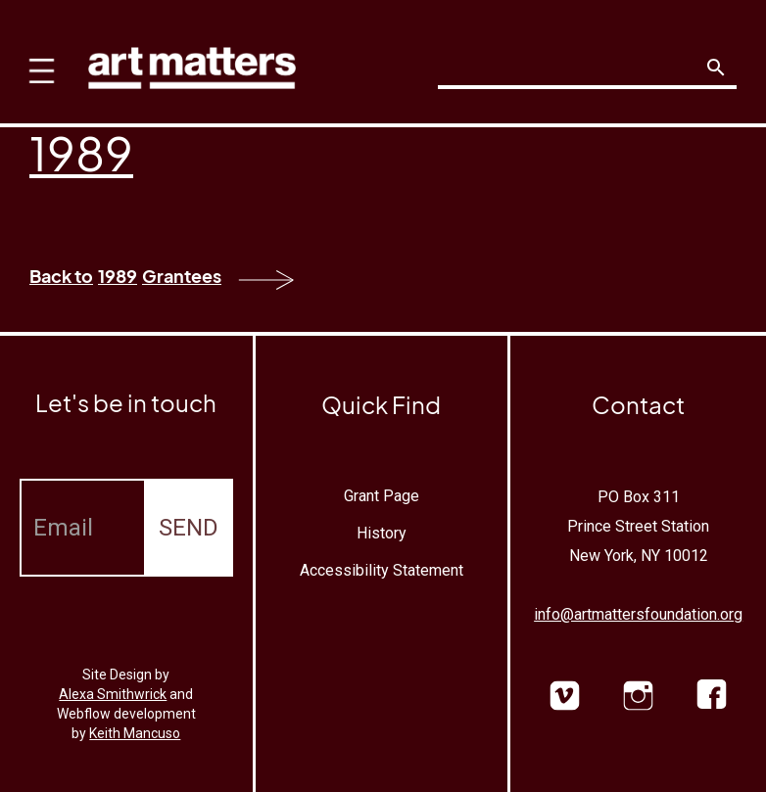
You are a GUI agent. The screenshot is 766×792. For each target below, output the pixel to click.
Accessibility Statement (381, 570)
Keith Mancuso (134, 733)
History (382, 533)
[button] (36, 58)
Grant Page (381, 496)
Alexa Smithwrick (113, 694)
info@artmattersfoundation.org (638, 614)
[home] (192, 63)
